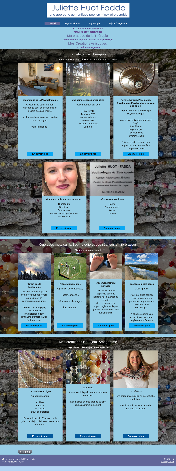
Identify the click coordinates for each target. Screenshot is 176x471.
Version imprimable (12, 459)
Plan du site (29, 459)
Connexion (169, 459)
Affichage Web (167, 461)
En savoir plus (40, 153)
